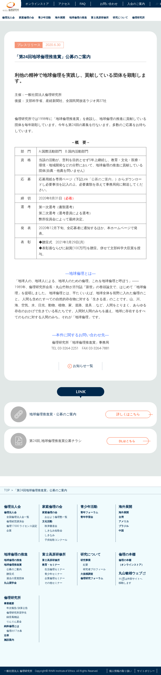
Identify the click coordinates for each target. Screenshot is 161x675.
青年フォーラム (89, 512)
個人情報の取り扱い (120, 671)
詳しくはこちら (128, 414)
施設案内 (9, 639)
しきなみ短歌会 (53, 530)
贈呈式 (10, 573)
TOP (7, 490)
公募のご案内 (14, 569)
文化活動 (47, 521)
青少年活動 (44, 17)
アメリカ (124, 521)
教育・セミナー (51, 564)
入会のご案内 (136, 3)
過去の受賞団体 (15, 578)
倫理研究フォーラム (91, 578)
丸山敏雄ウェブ (132, 573)
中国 (121, 530)
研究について (120, 17)
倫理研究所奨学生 (16, 612)
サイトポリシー (146, 671)
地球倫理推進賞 (13, 564)
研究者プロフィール (94, 569)
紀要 (85, 564)
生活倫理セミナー (55, 569)
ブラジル (124, 526)
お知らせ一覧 (80, 366)
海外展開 (60, 17)
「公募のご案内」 (101, 179)
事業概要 (9, 603)
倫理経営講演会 (15, 521)
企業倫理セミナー (55, 578)
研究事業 (85, 560)
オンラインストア (37, 3)
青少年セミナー (53, 573)
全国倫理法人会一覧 (17, 517)
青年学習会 (86, 517)
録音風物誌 (12, 617)
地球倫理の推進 (78, 17)
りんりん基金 (14, 621)
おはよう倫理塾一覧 (56, 517)
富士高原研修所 (100, 17)
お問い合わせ (106, 4)
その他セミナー (53, 582)
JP (157, 4)
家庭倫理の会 (26, 17)
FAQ (83, 3)
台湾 (121, 517)
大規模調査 (86, 573)
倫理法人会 (8, 17)
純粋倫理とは (11, 626)
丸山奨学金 (10, 582)
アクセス (64, 3)
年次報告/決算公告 (17, 608)
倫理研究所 (138, 17)
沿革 (6, 635)
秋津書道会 (51, 526)
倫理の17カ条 (14, 630)
